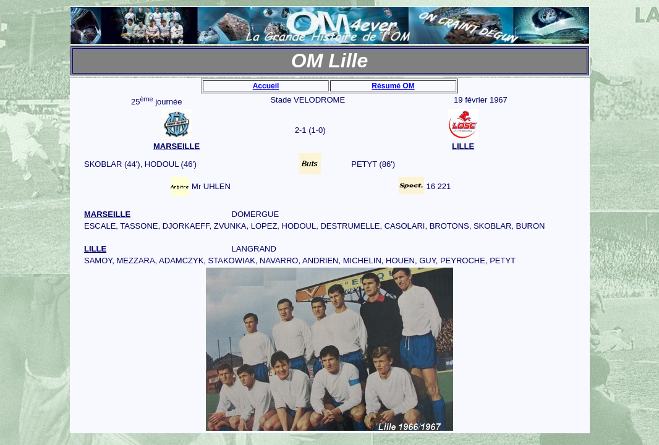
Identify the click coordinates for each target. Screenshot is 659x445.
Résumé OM (393, 86)
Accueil (266, 86)
